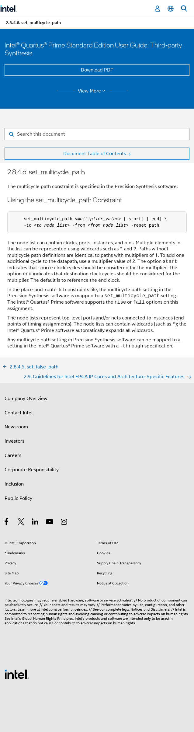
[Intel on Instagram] (64, 522)
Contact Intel (19, 413)
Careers (13, 455)
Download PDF (97, 70)
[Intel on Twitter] (21, 522)
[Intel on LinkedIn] (35, 522)
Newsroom (16, 427)
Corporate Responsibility (32, 470)
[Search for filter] (97, 134)
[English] (170, 8)
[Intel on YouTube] (50, 522)
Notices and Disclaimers (149, 609)
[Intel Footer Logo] (17, 674)
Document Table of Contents (94, 154)
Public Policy (18, 498)
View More (92, 91)
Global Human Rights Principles (47, 618)
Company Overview (26, 399)
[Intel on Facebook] (7, 522)
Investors (14, 441)
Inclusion (14, 484)
